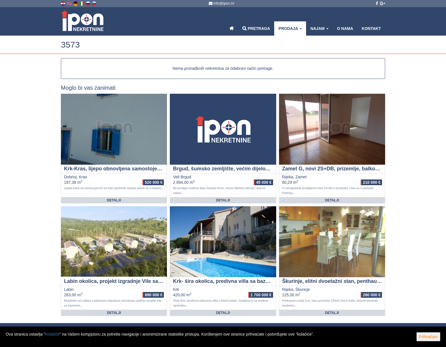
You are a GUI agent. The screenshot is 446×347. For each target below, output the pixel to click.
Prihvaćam (428, 336)
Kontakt (371, 28)
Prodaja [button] (290, 28)
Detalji (114, 200)
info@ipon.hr (222, 3)
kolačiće (52, 334)
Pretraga (256, 28)
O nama (345, 28)
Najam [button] (319, 28)
